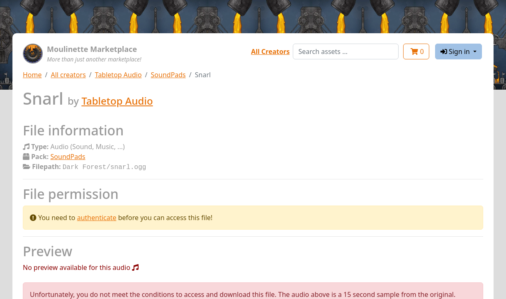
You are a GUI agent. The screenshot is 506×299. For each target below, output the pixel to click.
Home (32, 74)
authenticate (97, 216)
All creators (68, 74)
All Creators (270, 51)
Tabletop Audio (118, 74)
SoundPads (168, 74)
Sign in (456, 51)
